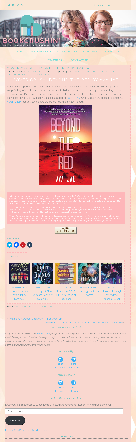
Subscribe (15, 420)
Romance (21, 306)
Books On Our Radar (87, 72)
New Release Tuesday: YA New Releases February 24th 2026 (43, 293)
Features (56, 60)
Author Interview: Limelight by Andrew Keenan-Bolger (111, 293)
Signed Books (67, 51)
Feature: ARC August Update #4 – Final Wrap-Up (35, 318)
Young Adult (47, 306)
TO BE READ (73, 97)
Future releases (18, 74)
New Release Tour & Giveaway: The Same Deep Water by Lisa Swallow (84, 322)
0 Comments (41, 74)
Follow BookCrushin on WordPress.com (27, 430)
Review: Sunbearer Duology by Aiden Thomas (89, 291)
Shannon (34, 72)
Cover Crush (111, 72)
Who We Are (41, 51)
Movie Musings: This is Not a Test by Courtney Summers (19, 293)
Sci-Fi (32, 306)
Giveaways (91, 51)
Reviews (112, 51)
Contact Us (79, 60)
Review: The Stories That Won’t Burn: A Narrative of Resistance (65, 293)
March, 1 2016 (14, 101)
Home (20, 51)
